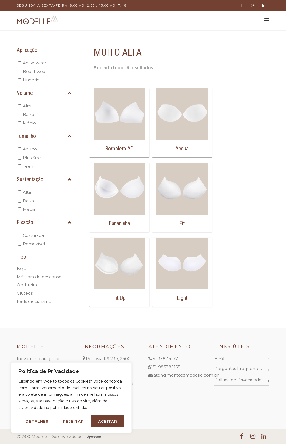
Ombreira (27, 285)
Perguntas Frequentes (238, 368)
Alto (27, 106)
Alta (27, 192)
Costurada (33, 235)
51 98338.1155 (166, 366)
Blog (219, 357)
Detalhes (37, 421)
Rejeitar (73, 421)
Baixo (28, 114)
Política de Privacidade (238, 379)
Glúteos (25, 293)
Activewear (34, 63)
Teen (28, 166)
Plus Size (32, 157)
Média (29, 209)
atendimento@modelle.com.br (186, 375)
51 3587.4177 (165, 358)
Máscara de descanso (39, 276)
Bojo (21, 268)
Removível (34, 243)
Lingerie (31, 79)
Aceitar (107, 421)
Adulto (30, 149)
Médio (29, 123)
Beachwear (35, 71)
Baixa (28, 200)
